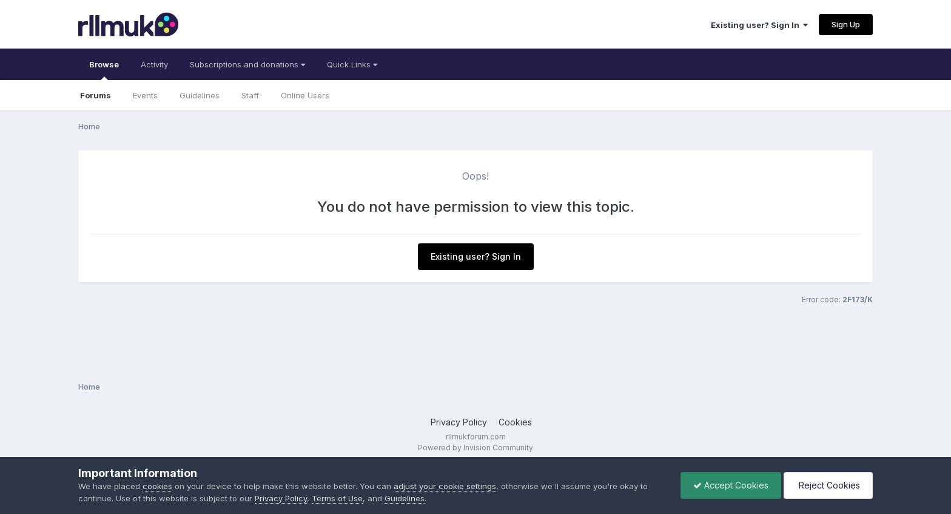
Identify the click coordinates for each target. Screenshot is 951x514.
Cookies (515, 422)
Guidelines (200, 95)
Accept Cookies (730, 485)
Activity (154, 64)
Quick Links (352, 64)
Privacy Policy (459, 422)
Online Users (305, 95)
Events (145, 95)
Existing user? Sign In (759, 25)
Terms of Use (337, 498)
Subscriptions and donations (247, 64)
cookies (157, 486)
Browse (104, 69)
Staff (250, 95)
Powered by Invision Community (475, 447)
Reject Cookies (828, 485)
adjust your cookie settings (445, 486)
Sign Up (846, 24)
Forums (95, 95)
